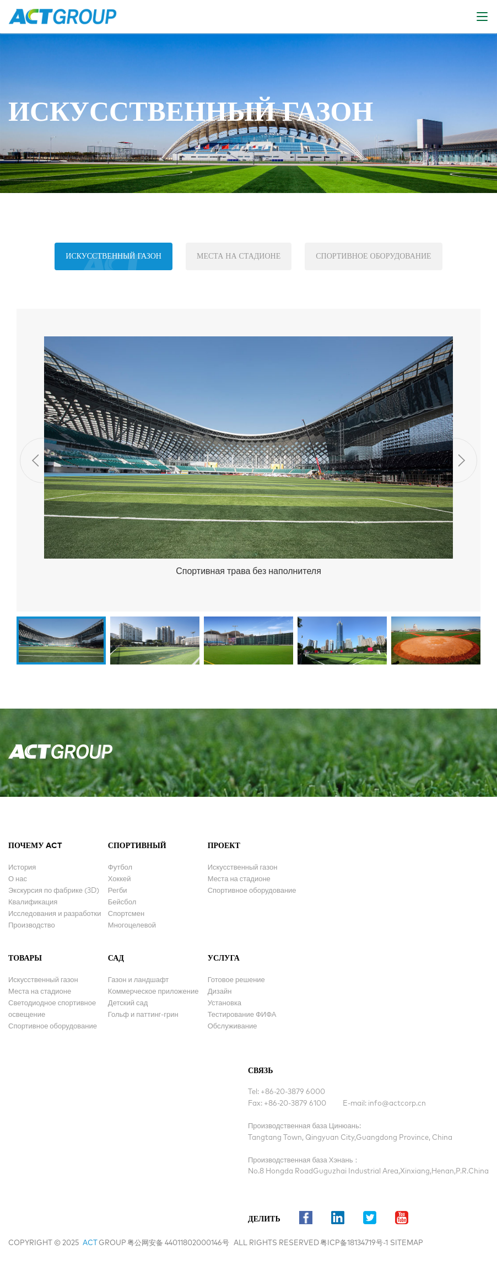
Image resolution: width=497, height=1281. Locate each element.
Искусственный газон (113, 256)
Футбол (120, 867)
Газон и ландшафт (138, 980)
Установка (224, 1003)
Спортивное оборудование (373, 256)
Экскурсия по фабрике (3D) (53, 890)
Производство (31, 925)
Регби (117, 890)
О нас (17, 879)
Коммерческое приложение (153, 991)
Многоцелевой (132, 925)
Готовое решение (236, 980)
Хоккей (119, 879)
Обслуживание (232, 1026)
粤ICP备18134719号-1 (354, 1243)
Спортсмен (126, 914)
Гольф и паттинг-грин (143, 1015)
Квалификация (32, 902)
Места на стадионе (238, 256)
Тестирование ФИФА (242, 1015)
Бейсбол (122, 902)
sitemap (406, 1243)
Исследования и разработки (54, 914)
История (22, 867)
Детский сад (128, 1003)
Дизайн (220, 991)
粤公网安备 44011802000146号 (178, 1243)
